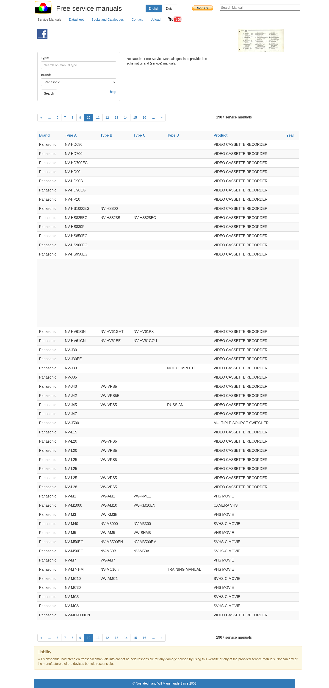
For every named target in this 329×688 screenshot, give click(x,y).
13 (116, 117)
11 (98, 117)
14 (126, 117)
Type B (106, 135)
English (154, 8)
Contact (137, 19)
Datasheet (76, 19)
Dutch (170, 8)
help (113, 92)
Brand (44, 135)
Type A (71, 135)
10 (88, 117)
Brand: (46, 75)
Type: (45, 58)
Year (290, 135)
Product (220, 135)
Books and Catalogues (107, 19)
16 (144, 117)
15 (135, 117)
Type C (140, 135)
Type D (173, 135)
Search (49, 93)
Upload (155, 19)
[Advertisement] (157, 40)
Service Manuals (49, 19)
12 (107, 117)
